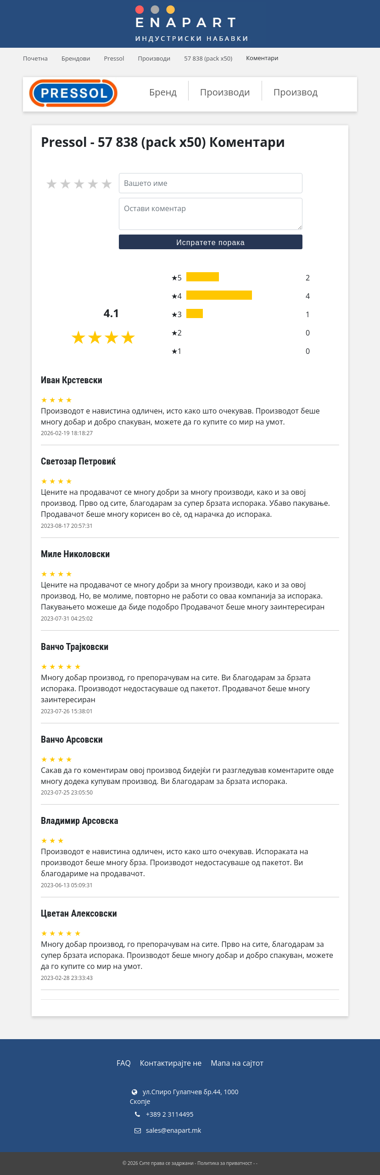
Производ (296, 92)
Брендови (75, 58)
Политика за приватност (224, 1163)
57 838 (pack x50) (208, 58)
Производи (154, 58)
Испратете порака (210, 242)
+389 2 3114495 (163, 1114)
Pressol (114, 58)
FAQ (124, 1063)
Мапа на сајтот (237, 1063)
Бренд (163, 92)
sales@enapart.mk (167, 1130)
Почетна (35, 58)
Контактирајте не (170, 1063)
